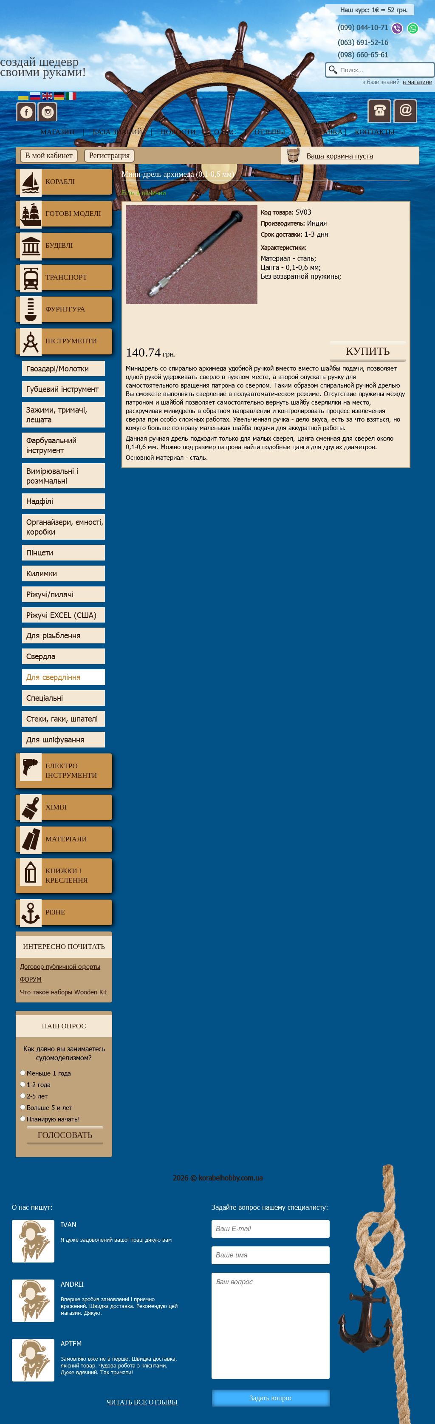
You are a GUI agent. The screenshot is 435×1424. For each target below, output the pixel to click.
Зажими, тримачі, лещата (56, 414)
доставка (323, 132)
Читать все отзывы (142, 1402)
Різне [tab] (42, 912)
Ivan (68, 1224)
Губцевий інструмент (62, 389)
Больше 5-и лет (49, 1107)
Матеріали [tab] (53, 839)
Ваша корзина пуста (340, 155)
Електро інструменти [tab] (58, 767)
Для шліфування (55, 739)
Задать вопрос (271, 1398)
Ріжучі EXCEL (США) (61, 615)
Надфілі (39, 501)
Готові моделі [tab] (60, 213)
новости (178, 132)
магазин (57, 132)
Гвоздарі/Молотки (57, 368)
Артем (71, 1343)
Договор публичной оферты (60, 966)
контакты (375, 132)
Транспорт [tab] (53, 277)
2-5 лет (37, 1096)
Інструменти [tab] (58, 341)
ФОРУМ (31, 979)
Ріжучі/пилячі (49, 594)
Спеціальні (44, 697)
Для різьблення (53, 635)
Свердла (40, 656)
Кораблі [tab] (47, 182)
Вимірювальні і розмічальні (52, 475)
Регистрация (109, 155)
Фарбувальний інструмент (51, 445)
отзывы (269, 132)
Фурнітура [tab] (52, 309)
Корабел (56, 35)
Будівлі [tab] (46, 245)
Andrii (72, 1284)
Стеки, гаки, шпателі (62, 718)
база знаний (117, 132)
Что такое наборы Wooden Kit (63, 992)
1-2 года (39, 1084)
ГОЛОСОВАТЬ (64, 1135)
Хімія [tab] (43, 807)
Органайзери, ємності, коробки (64, 526)
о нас (225, 132)
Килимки (41, 573)
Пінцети (39, 552)
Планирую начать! (53, 1119)
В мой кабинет (49, 155)
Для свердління (53, 677)
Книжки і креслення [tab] (54, 872)
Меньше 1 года (49, 1073)
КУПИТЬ (368, 351)
